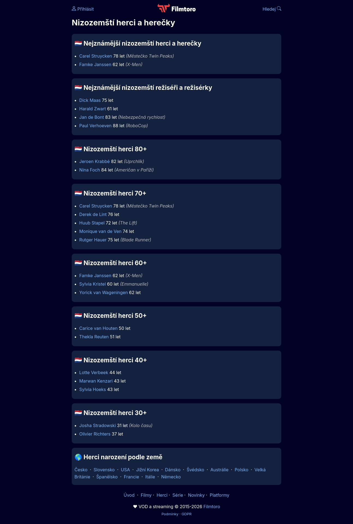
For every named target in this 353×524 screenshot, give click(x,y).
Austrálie (219, 469)
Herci (162, 495)
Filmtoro (212, 506)
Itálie (150, 476)
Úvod (130, 495)
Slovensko (104, 469)
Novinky (196, 495)
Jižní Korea (147, 469)
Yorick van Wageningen (103, 292)
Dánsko (172, 469)
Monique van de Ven (100, 231)
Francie (131, 476)
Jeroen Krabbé (94, 161)
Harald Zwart (92, 108)
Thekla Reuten (94, 336)
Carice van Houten (98, 328)
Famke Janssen (95, 64)
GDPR (186, 514)
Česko (80, 469)
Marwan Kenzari (96, 381)
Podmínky (169, 514)
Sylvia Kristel (92, 284)
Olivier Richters (94, 434)
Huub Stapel (92, 223)
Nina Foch (89, 170)
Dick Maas (90, 100)
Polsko (241, 469)
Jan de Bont (91, 117)
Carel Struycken (95, 56)
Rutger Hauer (93, 239)
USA (125, 469)
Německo (171, 476)
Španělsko (107, 476)
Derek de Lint (93, 214)
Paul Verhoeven (95, 125)
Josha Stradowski (97, 425)
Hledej (271, 9)
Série (177, 495)
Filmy (146, 495)
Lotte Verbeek (93, 372)
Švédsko (195, 469)
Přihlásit (83, 9)
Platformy (219, 495)
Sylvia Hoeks (92, 389)
